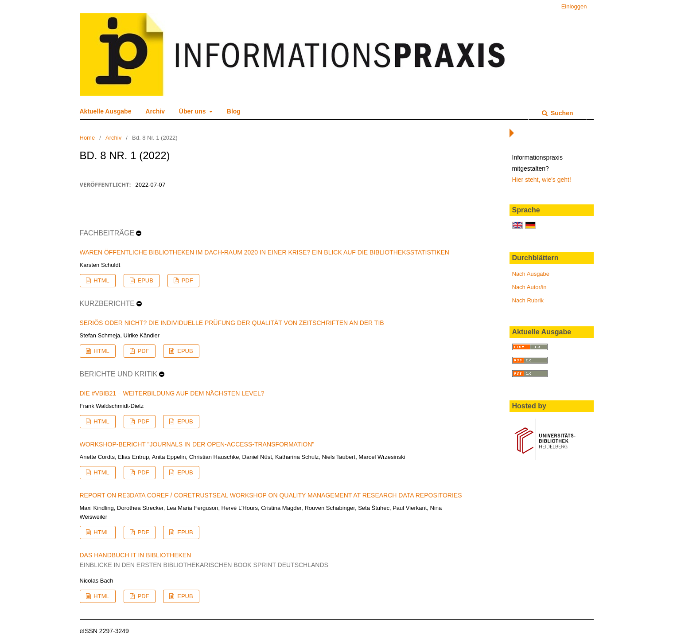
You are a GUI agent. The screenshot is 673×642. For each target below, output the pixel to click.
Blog (234, 111)
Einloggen (574, 6)
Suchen (561, 113)
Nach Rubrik (528, 300)
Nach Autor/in (529, 287)
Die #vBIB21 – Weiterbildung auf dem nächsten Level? (172, 393)
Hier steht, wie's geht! (541, 179)
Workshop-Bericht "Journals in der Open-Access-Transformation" (197, 444)
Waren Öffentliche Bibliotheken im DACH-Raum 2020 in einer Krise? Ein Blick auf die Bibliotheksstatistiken (264, 252)
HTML (100, 280)
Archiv (155, 111)
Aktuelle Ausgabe (106, 111)
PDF (186, 280)
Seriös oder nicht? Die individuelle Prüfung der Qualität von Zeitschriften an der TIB (232, 322)
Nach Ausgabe (531, 273)
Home (87, 137)
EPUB (144, 280)
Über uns (193, 111)
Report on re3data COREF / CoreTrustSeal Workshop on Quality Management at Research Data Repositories (271, 495)
